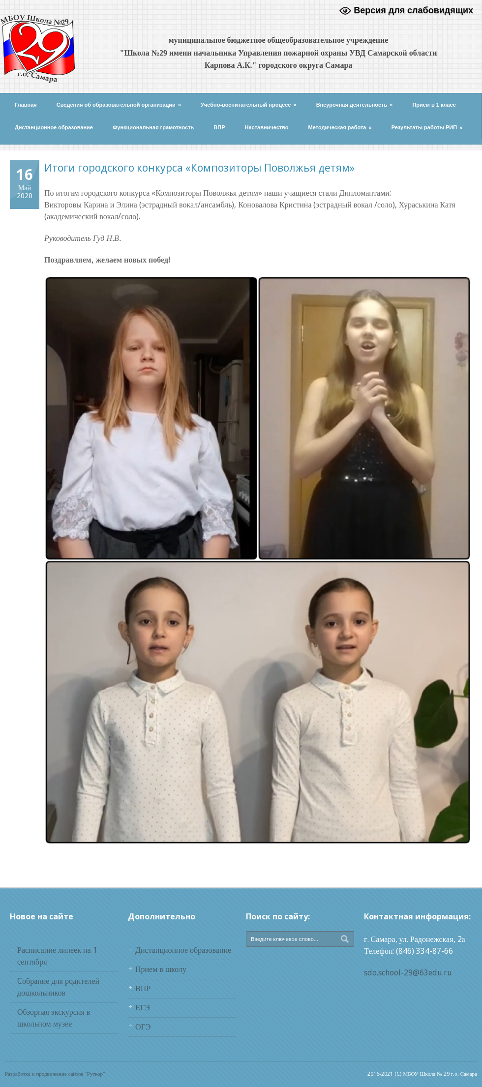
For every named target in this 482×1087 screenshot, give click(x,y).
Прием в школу (160, 969)
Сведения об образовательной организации (119, 105)
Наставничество (267, 127)
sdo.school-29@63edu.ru (408, 972)
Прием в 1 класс (434, 105)
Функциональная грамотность (153, 127)
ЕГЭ (142, 1007)
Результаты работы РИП (427, 127)
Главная (26, 105)
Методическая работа (340, 127)
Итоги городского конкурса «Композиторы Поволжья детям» (199, 168)
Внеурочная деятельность (354, 105)
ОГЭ (143, 1026)
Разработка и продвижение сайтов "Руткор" (55, 1074)
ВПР (219, 127)
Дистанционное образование (54, 127)
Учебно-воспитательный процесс (249, 105)
